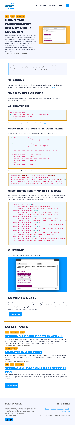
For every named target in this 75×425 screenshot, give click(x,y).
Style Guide (66, 411)
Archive (43, 6)
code (12, 16)
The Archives (15, 314)
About (60, 6)
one (45, 123)
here (53, 87)
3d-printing (9, 348)
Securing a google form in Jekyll (34, 336)
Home (35, 6)
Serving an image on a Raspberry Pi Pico (35, 369)
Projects (52, 6)
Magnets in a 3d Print (23, 352)
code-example (20, 16)
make (7, 16)
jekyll (22, 332)
